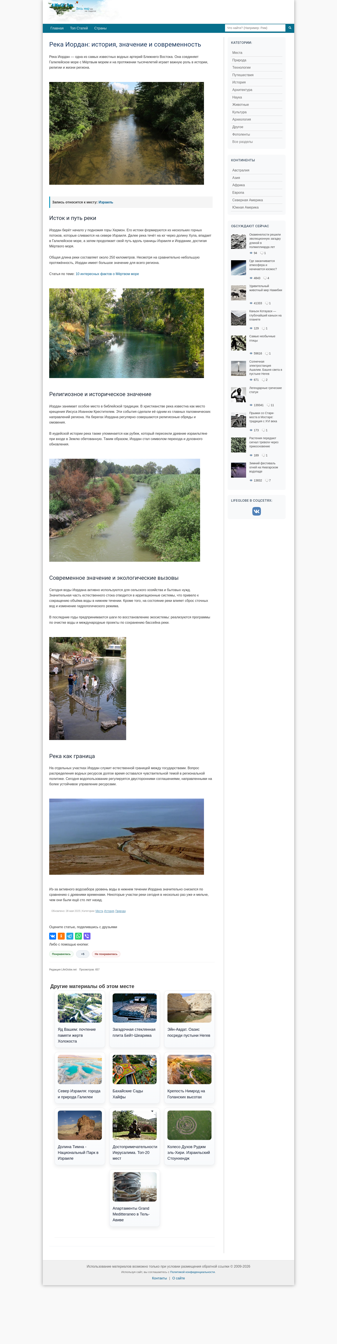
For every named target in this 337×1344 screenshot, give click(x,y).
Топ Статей (79, 28)
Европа (238, 192)
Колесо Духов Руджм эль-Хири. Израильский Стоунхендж (189, 1136)
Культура (239, 112)
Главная (57, 28)
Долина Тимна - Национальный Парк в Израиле (80, 1136)
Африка (238, 185)
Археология (241, 119)
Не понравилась (106, 954)
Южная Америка (245, 207)
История (109, 911)
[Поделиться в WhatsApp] (78, 936)
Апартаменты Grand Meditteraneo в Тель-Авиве (135, 1197)
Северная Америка (247, 200)
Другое (237, 127)
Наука (237, 97)
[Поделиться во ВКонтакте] (52, 936)
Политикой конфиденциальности (192, 1272)
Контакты (159, 1278)
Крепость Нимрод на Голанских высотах (189, 1077)
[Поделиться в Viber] (87, 936)
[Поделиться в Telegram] (69, 936)
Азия (236, 178)
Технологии (241, 67)
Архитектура (242, 90)
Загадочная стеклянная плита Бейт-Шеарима (135, 1015)
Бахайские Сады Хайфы (135, 1077)
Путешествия (243, 75)
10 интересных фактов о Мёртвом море (107, 274)
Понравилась (61, 954)
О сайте (178, 1278)
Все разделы (242, 142)
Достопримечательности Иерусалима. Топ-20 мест (135, 1136)
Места (99, 911)
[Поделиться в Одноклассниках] (61, 936)
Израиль (106, 202)
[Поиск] (290, 28)
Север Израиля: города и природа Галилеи (80, 1077)
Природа (120, 911)
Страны (100, 28)
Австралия (240, 170)
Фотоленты (241, 134)
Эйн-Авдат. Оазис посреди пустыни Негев (189, 1015)
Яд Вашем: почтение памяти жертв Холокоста (80, 1018)
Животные (240, 104)
